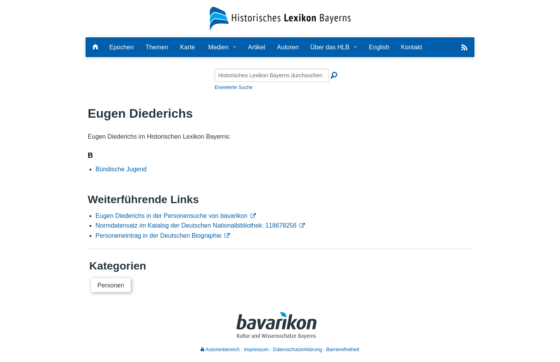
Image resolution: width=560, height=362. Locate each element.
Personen (111, 285)
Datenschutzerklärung (297, 349)
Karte (187, 47)
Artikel (256, 47)
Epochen (121, 47)
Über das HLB (330, 47)
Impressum (256, 349)
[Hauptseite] (95, 47)
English (379, 47)
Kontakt (411, 47)
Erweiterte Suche (233, 87)
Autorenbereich (220, 349)
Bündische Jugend (121, 169)
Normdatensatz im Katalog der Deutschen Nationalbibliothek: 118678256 (196, 225)
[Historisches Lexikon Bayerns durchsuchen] (272, 75)
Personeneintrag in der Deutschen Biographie (159, 235)
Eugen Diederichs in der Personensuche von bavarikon (171, 215)
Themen (156, 47)
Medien (218, 47)
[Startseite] (280, 18)
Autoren (288, 47)
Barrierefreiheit (342, 349)
